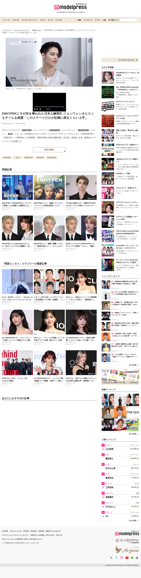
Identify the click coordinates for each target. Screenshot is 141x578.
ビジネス (58, 20)
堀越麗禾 (109, 497)
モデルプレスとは (16, 531)
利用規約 (26, 531)
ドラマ (97, 20)
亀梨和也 (109, 478)
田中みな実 (110, 468)
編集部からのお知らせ (53, 531)
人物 (104, 20)
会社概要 (5, 531)
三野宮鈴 (109, 487)
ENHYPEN (27, 130)
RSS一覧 (59, 535)
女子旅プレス (113, 20)
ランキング (87, 20)
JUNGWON (54, 130)
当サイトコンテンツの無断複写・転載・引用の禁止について (22, 539)
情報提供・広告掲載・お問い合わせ (42, 535)
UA (107, 516)
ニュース (6, 20)
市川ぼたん (110, 507)
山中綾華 (109, 449)
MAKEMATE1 (51, 157)
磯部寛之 (109, 458)
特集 (79, 20)
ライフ (50, 20)
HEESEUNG (83, 130)
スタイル (15, 20)
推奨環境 (34, 531)
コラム (42, 20)
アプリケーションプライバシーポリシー (15, 535)
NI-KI (10, 134)
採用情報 (41, 531)
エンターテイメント (29, 20)
